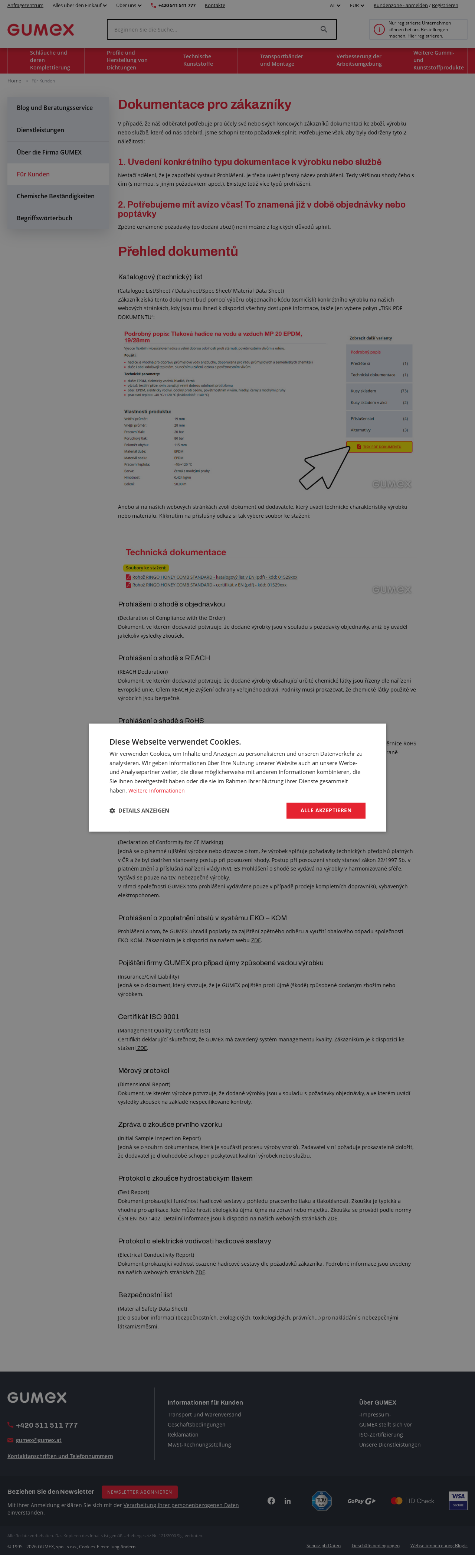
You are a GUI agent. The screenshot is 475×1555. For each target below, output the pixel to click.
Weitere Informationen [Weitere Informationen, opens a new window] (157, 790)
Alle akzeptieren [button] (326, 810)
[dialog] (237, 777)
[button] (139, 810)
